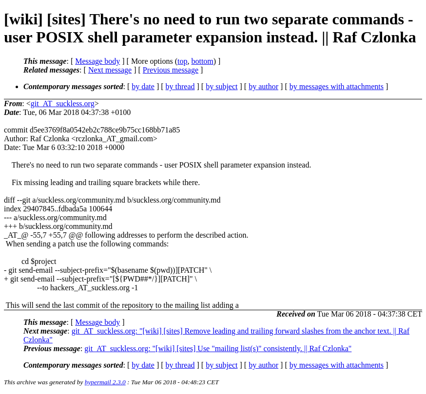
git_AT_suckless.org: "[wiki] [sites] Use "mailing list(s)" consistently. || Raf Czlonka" (217, 348)
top (182, 61)
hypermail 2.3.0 (105, 382)
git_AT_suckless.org (63, 103)
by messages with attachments (337, 86)
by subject (221, 86)
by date (143, 86)
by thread (180, 86)
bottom (202, 61)
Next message (110, 70)
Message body (97, 61)
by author (263, 86)
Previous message (170, 70)
